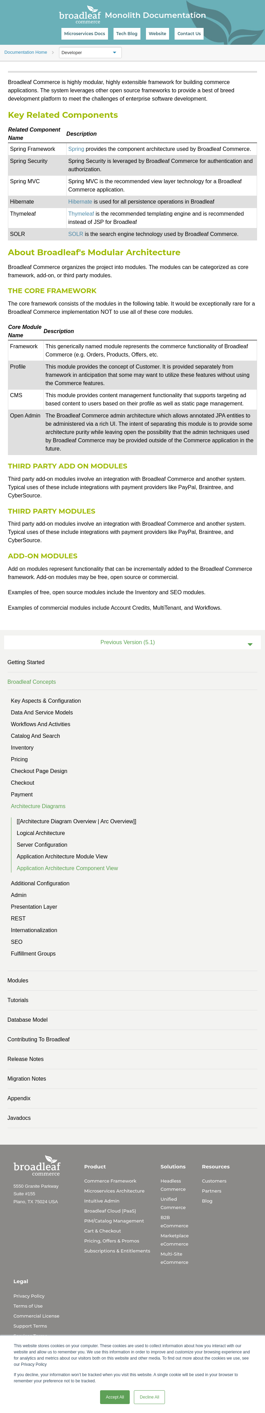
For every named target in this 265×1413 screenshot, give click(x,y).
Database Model (28, 1020)
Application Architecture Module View (62, 856)
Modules (18, 980)
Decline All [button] (149, 1397)
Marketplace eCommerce (174, 1240)
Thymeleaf (81, 214)
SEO (17, 942)
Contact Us (189, 33)
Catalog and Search (35, 736)
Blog (207, 1201)
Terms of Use (28, 1306)
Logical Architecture (41, 833)
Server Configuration (42, 845)
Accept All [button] (115, 1397)
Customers (214, 1181)
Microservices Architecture (114, 1191)
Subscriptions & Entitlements (117, 1251)
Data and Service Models (42, 712)
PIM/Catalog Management (114, 1221)
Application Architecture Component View (67, 868)
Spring (76, 149)
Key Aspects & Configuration (46, 701)
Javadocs (19, 1118)
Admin (19, 895)
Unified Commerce (173, 1203)
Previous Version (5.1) (127, 642)
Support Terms (30, 1326)
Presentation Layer (34, 907)
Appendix (19, 1098)
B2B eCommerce (174, 1221)
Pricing (19, 759)
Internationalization (34, 930)
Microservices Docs (84, 33)
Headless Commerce (173, 1185)
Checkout (23, 783)
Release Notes (26, 1059)
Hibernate (80, 202)
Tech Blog (126, 33)
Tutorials (18, 1000)
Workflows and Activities (40, 724)
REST (18, 918)
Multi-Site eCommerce (174, 1258)
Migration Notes (27, 1079)
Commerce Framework (110, 1181)
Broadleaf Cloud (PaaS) (110, 1211)
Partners (211, 1191)
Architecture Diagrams (38, 806)
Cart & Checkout (102, 1231)
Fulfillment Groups (33, 954)
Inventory (22, 748)
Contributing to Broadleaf (39, 1039)
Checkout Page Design (39, 771)
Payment (22, 794)
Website (157, 33)
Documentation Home (25, 52)
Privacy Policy (29, 1296)
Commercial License (36, 1316)
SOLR (76, 234)
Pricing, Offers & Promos (111, 1241)
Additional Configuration (40, 883)
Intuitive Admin (101, 1201)
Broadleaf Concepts (32, 682)
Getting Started (26, 662)
